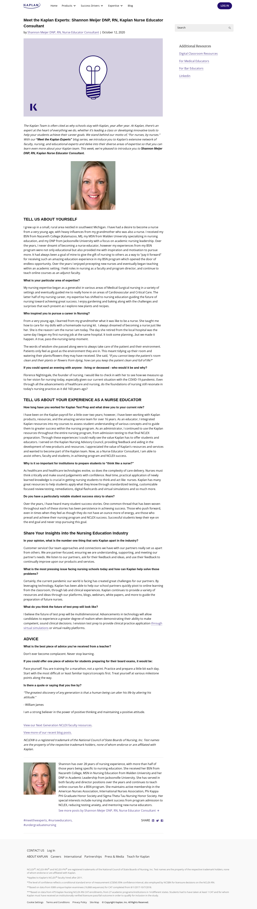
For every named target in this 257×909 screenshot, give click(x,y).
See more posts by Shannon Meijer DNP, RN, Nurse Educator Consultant (109, 810)
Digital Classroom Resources (198, 53)
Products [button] (69, 6)
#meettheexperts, (36, 820)
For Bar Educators (191, 68)
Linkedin (184, 76)
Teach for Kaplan (138, 856)
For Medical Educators (194, 61)
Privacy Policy (79, 902)
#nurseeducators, (60, 820)
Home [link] (54, 5)
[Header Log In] (224, 5)
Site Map (94, 902)
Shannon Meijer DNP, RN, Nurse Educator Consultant (63, 32)
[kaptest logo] (32, 6)
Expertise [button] (116, 6)
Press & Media (114, 856)
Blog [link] (130, 5)
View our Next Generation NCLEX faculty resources (58, 725)
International (73, 856)
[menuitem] (54, 5)
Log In (51, 850)
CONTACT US (35, 850)
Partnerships (93, 856)
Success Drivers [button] (92, 6)
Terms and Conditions (58, 902)
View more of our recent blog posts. (48, 732)
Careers (56, 856)
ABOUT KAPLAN (37, 856)
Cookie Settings (35, 902)
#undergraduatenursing (40, 825)
